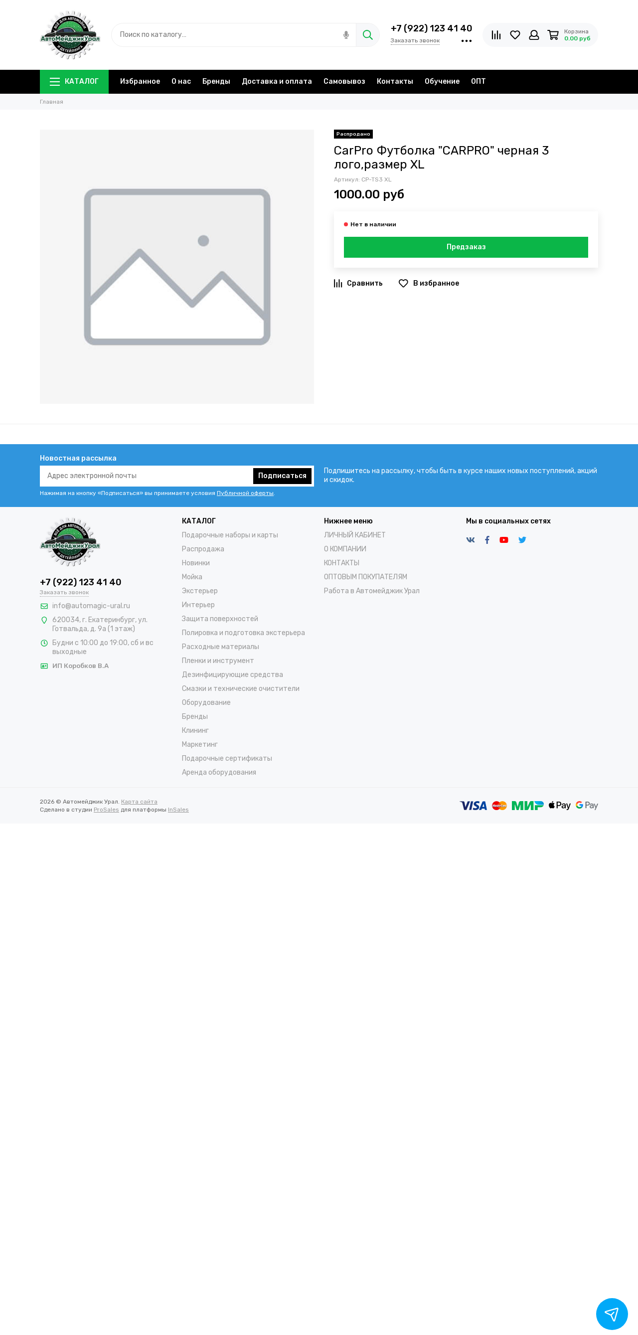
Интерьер (198, 605)
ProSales (106, 809)
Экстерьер (200, 591)
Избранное (140, 81)
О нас (181, 81)
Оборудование (206, 702)
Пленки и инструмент (218, 661)
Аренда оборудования (219, 772)
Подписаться (282, 476)
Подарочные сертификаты (227, 758)
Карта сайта (139, 801)
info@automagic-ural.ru (91, 606)
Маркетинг (200, 744)
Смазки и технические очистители (241, 688)
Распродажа (203, 549)
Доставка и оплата (277, 81)
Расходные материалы (220, 647)
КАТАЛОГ (74, 81)
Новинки (196, 563)
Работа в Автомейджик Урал (372, 591)
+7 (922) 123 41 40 (432, 28)
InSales (178, 809)
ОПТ (478, 81)
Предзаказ (466, 247)
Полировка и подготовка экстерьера (243, 633)
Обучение (442, 81)
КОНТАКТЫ (341, 563)
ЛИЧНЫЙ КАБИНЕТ (355, 535)
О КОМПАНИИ (345, 549)
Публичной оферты (245, 493)
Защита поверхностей (220, 619)
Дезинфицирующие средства (232, 674)
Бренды (216, 81)
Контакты (395, 81)
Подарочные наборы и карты (230, 535)
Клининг (195, 730)
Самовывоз (344, 81)
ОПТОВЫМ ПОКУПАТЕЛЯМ (365, 577)
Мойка (192, 577)
